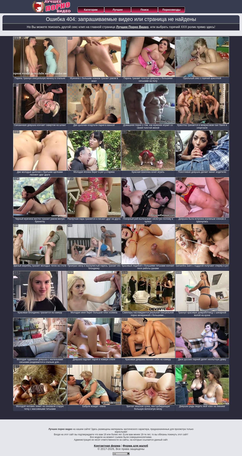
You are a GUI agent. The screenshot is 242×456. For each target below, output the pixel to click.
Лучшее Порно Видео (132, 27)
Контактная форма (107, 445)
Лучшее (118, 9)
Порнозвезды (171, 9)
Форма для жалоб (135, 445)
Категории (90, 9)
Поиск (145, 9)
